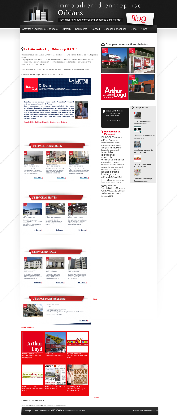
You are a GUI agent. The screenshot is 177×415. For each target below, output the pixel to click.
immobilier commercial (110, 150)
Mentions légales (151, 411)
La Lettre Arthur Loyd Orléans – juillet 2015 (50, 49)
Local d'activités (113, 169)
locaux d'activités (116, 183)
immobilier (116, 147)
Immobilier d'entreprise (108, 153)
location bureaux (110, 171)
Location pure (112, 178)
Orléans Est (113, 191)
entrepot (118, 145)
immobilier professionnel (110, 165)
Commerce (81, 29)
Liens (133, 29)
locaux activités (114, 180)
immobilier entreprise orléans (112, 161)
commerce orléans (107, 142)
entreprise (105, 148)
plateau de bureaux (112, 193)
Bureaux (66, 29)
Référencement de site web (74, 411)
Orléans (108, 187)
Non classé (28, 37)
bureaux (107, 137)
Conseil (95, 29)
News (144, 29)
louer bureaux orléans (108, 185)
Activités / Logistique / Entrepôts (40, 29)
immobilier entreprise (107, 158)
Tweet (96, 398)
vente (110, 196)
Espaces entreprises (115, 29)
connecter (39, 406)
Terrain (42, 37)
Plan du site (138, 411)
